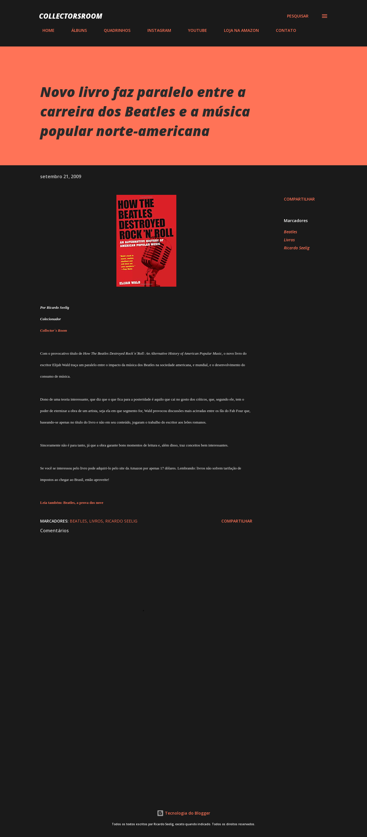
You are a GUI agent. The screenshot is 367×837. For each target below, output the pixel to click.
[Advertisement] (137, 723)
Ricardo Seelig (296, 247)
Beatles (290, 231)
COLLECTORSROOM (70, 16)
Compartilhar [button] (299, 199)
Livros (289, 239)
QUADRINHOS (113, 30)
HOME (45, 30)
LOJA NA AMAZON (237, 30)
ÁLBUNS (75, 30)
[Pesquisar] (298, 16)
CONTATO (282, 30)
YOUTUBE (194, 30)
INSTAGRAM (156, 30)
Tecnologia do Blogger (183, 813)
